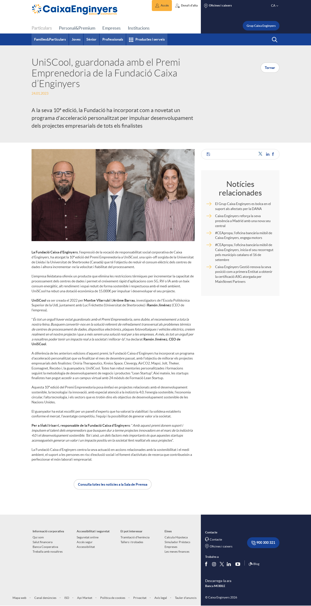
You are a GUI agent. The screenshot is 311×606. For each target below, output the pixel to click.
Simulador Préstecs (177, 542)
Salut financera (42, 542)
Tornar (270, 68)
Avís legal (160, 598)
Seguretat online (87, 537)
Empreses (171, 547)
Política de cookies (112, 598)
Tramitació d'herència (135, 537)
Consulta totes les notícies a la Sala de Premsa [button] (112, 484)
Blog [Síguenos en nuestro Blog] (254, 564)
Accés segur (85, 542)
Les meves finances (177, 551)
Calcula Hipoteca (176, 537)
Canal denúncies (45, 598)
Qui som (38, 537)
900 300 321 (263, 543)
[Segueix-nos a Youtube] (238, 564)
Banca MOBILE (215, 586)
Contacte (216, 539)
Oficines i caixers (221, 546)
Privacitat (139, 598)
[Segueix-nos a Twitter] (222, 564)
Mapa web (19, 598)
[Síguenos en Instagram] (214, 564)
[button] (162, 5)
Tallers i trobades (132, 542)
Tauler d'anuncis (185, 598)
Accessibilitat (86, 547)
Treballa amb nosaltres (48, 551)
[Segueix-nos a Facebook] (207, 564)
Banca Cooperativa (45, 547)
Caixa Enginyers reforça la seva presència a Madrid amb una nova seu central (243, 221)
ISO (66, 598)
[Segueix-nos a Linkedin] (230, 564)
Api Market (84, 598)
